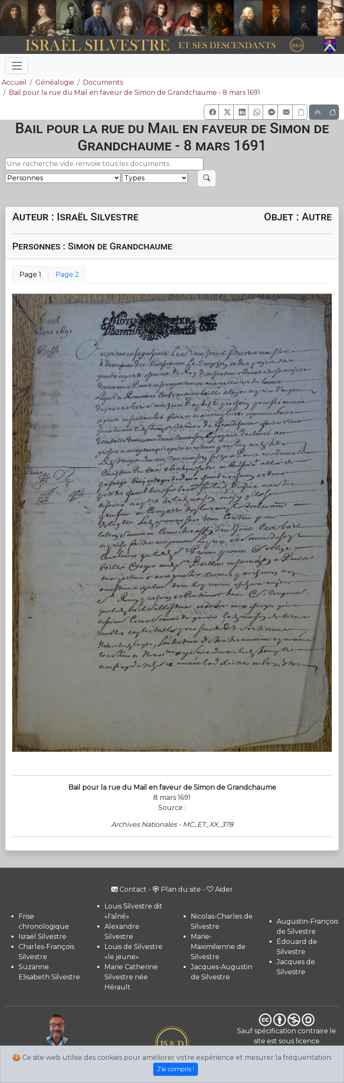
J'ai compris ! (175, 1069)
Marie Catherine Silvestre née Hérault (131, 977)
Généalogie (54, 82)
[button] (211, 112)
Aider (220, 889)
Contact (129, 889)
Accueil (13, 82)
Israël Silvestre (43, 937)
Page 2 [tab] (67, 275)
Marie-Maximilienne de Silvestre (218, 947)
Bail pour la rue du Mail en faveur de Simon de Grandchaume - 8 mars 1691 (134, 92)
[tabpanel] (172, 523)
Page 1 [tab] (30, 275)
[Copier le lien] (299, 112)
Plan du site (176, 889)
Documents (103, 82)
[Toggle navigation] (17, 65)
